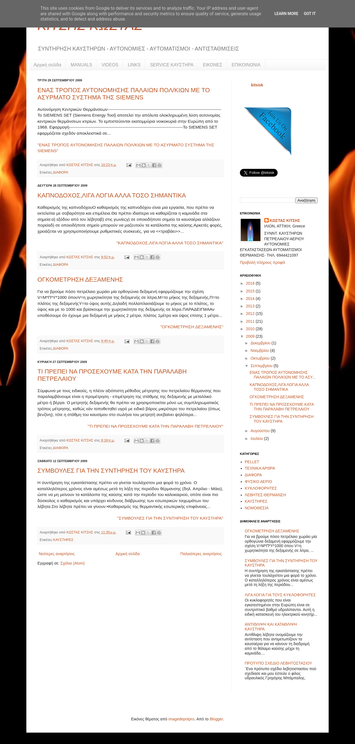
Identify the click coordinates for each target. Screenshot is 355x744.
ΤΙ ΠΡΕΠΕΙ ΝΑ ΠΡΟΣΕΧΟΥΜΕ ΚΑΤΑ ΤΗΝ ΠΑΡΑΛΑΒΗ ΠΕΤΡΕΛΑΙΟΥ (282, 406)
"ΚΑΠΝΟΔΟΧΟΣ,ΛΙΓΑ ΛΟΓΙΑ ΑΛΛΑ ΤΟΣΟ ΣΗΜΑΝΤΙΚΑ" (169, 243)
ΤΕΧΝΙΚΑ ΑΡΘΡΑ (260, 468)
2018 (251, 283)
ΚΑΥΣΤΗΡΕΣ (63, 540)
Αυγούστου (260, 431)
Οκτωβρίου (260, 358)
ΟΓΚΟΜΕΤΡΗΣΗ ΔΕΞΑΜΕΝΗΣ (80, 279)
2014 (251, 298)
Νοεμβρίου (260, 350)
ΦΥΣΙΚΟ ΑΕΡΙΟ (258, 481)
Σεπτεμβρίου (261, 366)
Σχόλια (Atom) (72, 563)
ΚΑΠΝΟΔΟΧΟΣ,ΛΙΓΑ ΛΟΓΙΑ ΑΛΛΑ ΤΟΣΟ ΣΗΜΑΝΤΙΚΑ (111, 195)
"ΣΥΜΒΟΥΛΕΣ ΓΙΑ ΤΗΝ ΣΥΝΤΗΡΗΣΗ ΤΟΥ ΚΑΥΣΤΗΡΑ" (170, 518)
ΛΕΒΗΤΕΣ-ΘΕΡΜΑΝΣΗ (265, 495)
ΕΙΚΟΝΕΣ (212, 64)
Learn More (286, 13)
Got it (310, 13)
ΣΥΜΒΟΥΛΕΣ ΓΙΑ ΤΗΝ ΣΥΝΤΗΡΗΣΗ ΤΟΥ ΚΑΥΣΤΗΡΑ (111, 470)
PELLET (252, 462)
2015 (251, 291)
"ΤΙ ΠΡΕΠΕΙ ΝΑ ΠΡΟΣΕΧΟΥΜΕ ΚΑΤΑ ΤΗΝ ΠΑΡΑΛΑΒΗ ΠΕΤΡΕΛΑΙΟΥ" (155, 426)
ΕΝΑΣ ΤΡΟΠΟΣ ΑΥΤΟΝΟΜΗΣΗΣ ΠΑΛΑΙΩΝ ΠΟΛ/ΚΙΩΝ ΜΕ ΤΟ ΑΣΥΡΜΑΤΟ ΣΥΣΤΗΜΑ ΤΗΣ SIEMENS (123, 94)
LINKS (134, 64)
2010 (251, 329)
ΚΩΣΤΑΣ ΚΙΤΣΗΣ (80, 165)
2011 (251, 321)
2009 (251, 336)
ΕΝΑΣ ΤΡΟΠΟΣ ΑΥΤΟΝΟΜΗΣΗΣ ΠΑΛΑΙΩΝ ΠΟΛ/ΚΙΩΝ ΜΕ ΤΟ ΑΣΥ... (282, 374)
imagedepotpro (181, 719)
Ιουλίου (257, 438)
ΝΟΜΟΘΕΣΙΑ (257, 508)
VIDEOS (110, 64)
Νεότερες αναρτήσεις (57, 554)
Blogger (216, 719)
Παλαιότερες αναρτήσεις (201, 554)
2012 (251, 313)
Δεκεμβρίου (260, 343)
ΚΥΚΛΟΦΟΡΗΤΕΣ (261, 488)
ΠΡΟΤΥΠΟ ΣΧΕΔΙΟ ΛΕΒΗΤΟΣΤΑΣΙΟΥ (278, 663)
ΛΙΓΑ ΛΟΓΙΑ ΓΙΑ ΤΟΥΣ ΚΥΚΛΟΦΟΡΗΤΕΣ (280, 595)
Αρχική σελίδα (47, 64)
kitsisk (257, 85)
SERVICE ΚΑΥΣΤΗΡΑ (172, 64)
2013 (251, 306)
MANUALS (81, 64)
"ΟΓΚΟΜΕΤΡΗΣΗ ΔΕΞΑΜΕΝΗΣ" (191, 326)
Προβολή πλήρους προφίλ (262, 262)
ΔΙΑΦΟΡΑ (61, 172)
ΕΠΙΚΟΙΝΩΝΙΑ (246, 64)
